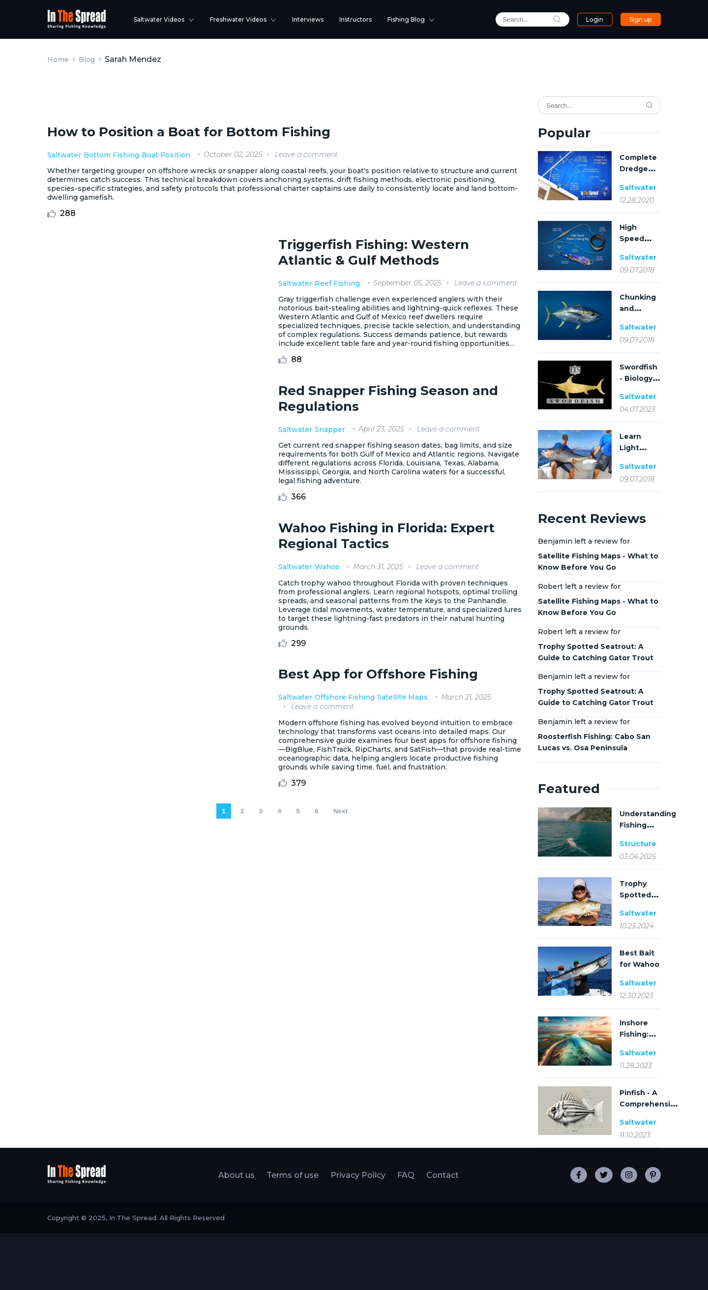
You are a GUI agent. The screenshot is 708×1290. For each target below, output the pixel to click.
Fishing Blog (406, 19)
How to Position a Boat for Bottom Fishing (188, 442)
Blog (87, 59)
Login (594, 19)
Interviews (308, 19)
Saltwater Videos (159, 19)
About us (236, 1231)
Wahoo (325, 908)
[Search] (599, 105)
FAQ (405, 1231)
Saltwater (64, 465)
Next (340, 1181)
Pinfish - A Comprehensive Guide (649, 1104)
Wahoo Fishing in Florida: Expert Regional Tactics (384, 877)
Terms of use (292, 1231)
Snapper (328, 750)
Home (58, 59)
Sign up (640, 19)
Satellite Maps (400, 1049)
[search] (532, 19)
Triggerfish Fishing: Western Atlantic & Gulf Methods (371, 562)
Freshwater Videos (238, 19)
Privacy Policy (357, 1231)
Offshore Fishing (343, 1049)
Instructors (355, 19)
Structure (638, 843)
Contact (442, 1231)
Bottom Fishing (111, 465)
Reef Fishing (335, 593)
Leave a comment (306, 464)
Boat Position (166, 465)
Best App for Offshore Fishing (376, 1027)
